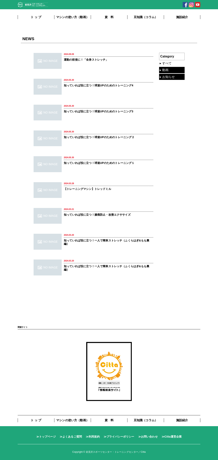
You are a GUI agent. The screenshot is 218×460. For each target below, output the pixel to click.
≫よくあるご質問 (71, 436)
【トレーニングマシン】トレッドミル (87, 188)
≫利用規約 (93, 436)
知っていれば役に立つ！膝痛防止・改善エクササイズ (97, 214)
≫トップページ (46, 436)
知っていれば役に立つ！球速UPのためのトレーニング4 (98, 85)
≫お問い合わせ (148, 436)
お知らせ (168, 77)
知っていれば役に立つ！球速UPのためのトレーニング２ (99, 137)
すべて (167, 63)
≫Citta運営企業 (172, 436)
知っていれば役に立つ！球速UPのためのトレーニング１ (99, 162)
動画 (165, 70)
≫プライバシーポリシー (119, 436)
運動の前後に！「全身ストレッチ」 (86, 59)
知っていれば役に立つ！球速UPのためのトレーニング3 (98, 111)
